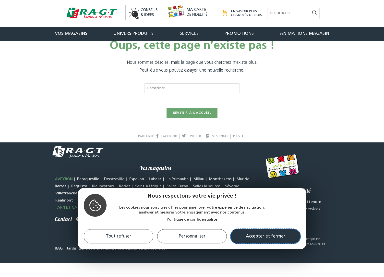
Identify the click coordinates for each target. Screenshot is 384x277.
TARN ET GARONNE (72, 221)
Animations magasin (304, 33)
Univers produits (133, 33)
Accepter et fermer (265, 236)
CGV (294, 253)
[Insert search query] (192, 102)
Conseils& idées (149, 12)
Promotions (239, 33)
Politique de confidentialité (192, 220)
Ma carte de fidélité (197, 12)
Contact (63, 233)
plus (238, 149)
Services (189, 33)
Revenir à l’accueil (192, 126)
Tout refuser (118, 236)
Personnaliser (192, 236)
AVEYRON (64, 193)
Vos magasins (71, 33)
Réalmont (64, 214)
